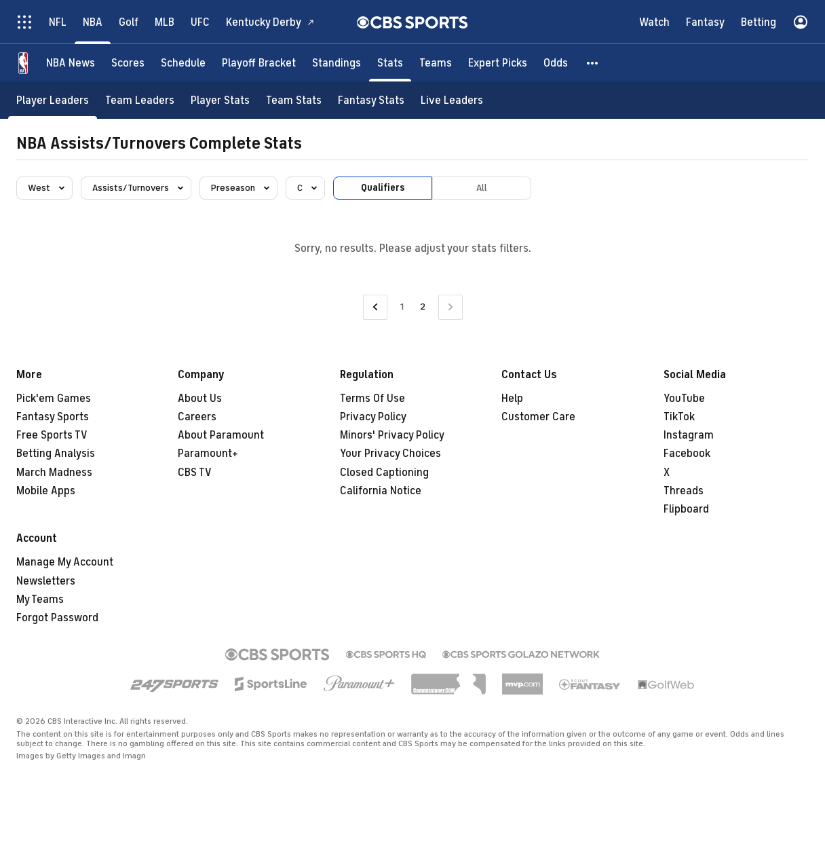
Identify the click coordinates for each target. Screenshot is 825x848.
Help (512, 398)
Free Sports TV (52, 435)
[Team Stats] (294, 100)
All (481, 187)
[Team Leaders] (140, 100)
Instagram (689, 435)
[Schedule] (183, 62)
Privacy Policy (373, 417)
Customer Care (538, 417)
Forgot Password (57, 618)
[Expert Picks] (497, 62)
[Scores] (128, 62)
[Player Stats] (220, 100)
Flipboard (686, 509)
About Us (200, 398)
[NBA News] (70, 62)
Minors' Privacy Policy (392, 435)
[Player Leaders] (52, 100)
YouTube (684, 398)
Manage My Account (64, 562)
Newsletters (45, 581)
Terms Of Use (372, 398)
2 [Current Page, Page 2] (422, 306)
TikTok (679, 417)
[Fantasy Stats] (371, 100)
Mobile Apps (45, 491)
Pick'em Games (53, 398)
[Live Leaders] (451, 100)
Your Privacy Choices (390, 453)
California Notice (380, 491)
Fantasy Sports (52, 417)
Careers (197, 417)
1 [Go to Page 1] (402, 306)
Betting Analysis (55, 453)
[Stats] (390, 62)
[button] (593, 62)
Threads (684, 491)
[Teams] (435, 62)
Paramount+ (208, 453)
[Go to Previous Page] (375, 307)
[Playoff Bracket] (259, 62)
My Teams (40, 599)
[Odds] (555, 62)
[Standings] (336, 62)
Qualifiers (382, 187)
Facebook (687, 453)
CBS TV (195, 472)
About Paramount (221, 435)
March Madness (54, 472)
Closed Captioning (384, 472)
